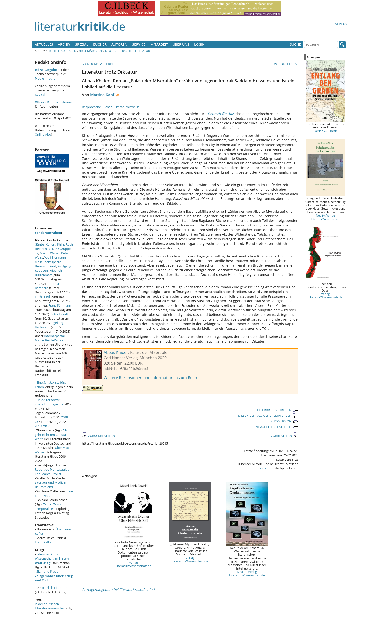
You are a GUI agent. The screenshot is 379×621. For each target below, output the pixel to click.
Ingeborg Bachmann (49, 325)
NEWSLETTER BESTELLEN (276, 426)
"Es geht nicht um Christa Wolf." (51, 434)
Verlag (341, 24)
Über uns (181, 44)
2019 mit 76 (43, 426)
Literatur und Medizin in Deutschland (52, 484)
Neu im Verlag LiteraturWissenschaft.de (247, 573)
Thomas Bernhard (47, 285)
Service (139, 44)
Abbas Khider (116, 352)
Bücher (100, 44)
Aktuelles (44, 44)
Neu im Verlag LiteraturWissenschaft (325, 217)
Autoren (119, 44)
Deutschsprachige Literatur (127, 51)
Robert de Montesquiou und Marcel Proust (52, 471)
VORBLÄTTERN (286, 63)
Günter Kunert (45, 244)
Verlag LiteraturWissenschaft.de (133, 564)
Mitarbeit (159, 44)
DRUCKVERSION (283, 421)
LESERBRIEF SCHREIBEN (277, 410)
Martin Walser (50, 253)
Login (199, 44)
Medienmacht (45, 78)
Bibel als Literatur (54, 587)
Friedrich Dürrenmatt (48, 272)
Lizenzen (262, 468)
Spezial (81, 44)
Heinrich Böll (44, 249)
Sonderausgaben (48, 232)
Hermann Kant (45, 266)
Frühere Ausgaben (61, 51)
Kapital (40, 94)
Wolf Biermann (55, 257)
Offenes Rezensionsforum (53, 102)
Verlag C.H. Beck (325, 130)
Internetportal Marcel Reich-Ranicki (50, 338)
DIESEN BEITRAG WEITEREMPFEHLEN (268, 415)
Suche (295, 44)
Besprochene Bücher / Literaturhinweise (110, 107)
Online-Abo (43, 134)
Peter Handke (60, 314)
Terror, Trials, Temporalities (48, 506)
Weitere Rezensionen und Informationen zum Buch (150, 377)
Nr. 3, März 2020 (91, 51)
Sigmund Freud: (54, 575)
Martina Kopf (102, 94)
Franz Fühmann (59, 305)
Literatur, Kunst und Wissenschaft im (52, 558)
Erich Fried (42, 296)
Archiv (64, 44)
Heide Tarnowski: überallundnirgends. (49, 402)
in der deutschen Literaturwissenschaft (50, 606)
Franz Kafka (43, 542)
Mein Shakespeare (48, 262)
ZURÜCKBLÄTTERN (97, 63)
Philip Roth (65, 244)
